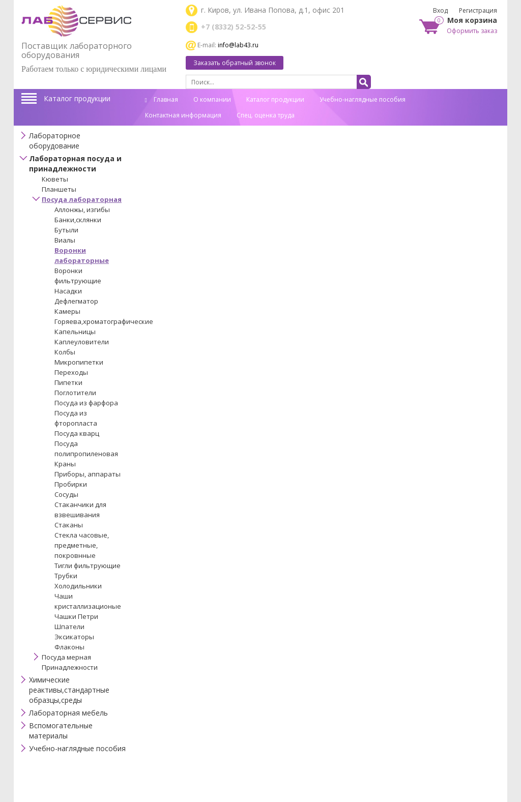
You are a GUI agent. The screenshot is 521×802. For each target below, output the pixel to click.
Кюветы (55, 179)
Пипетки (68, 382)
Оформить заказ (472, 30)
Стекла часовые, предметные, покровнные (81, 545)
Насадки (68, 290)
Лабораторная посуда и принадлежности (75, 163)
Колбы (64, 352)
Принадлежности (70, 667)
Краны (65, 463)
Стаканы (68, 524)
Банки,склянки (77, 219)
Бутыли (66, 229)
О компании (212, 99)
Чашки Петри (76, 616)
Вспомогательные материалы (61, 730)
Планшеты (59, 189)
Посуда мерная (66, 657)
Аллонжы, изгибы (82, 209)
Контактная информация (183, 115)
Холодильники (78, 585)
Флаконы (69, 646)
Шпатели (69, 626)
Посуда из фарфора (86, 402)
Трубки (65, 575)
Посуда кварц (76, 433)
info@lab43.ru (238, 45)
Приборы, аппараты (87, 474)
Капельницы (75, 331)
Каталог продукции (77, 98)
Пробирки (70, 484)
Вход (440, 10)
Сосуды (66, 494)
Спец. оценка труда (266, 115)
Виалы (64, 240)
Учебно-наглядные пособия (363, 99)
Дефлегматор (76, 301)
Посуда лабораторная (82, 199)
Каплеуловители (81, 341)
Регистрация (478, 10)
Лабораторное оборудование (54, 141)
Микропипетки (78, 362)
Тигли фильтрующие (87, 565)
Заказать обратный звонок (234, 62)
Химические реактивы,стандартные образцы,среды (69, 690)
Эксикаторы (74, 636)
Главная (161, 99)
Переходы (71, 372)
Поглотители (75, 392)
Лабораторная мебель (68, 713)
